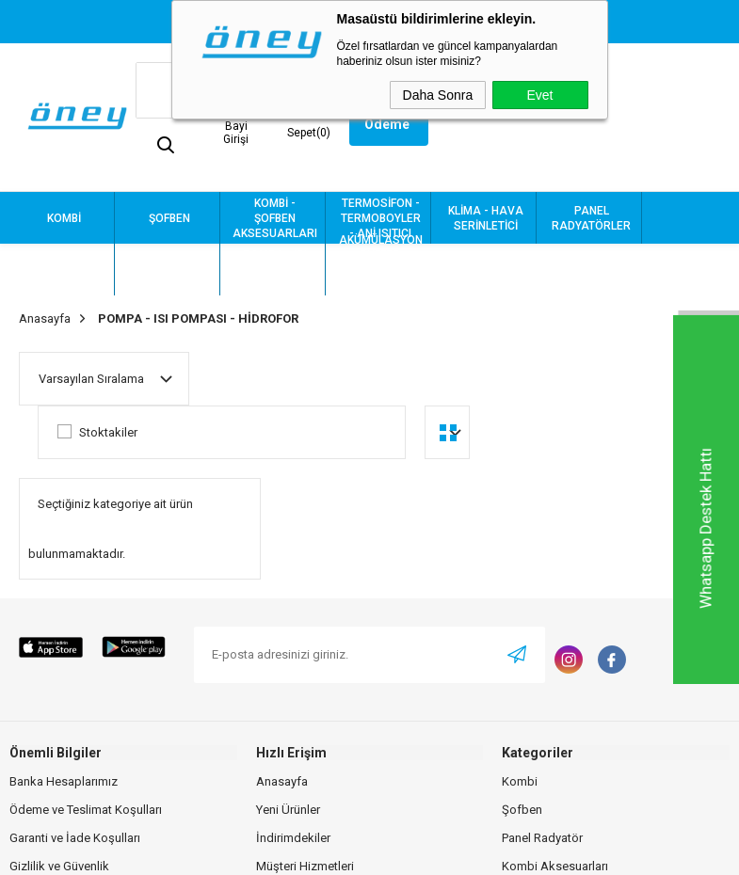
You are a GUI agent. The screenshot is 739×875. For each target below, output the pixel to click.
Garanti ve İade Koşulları (74, 838)
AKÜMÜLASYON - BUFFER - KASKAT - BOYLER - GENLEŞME (381, 269)
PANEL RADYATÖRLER (591, 218)
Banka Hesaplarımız (63, 781)
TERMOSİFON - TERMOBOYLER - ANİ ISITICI (381, 218)
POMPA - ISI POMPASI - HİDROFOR (275, 270)
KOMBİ (64, 218)
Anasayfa (282, 781)
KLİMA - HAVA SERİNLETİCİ (485, 218)
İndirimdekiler (293, 838)
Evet (539, 95)
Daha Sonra (438, 95)
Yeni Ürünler (288, 810)
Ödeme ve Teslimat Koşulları (85, 810)
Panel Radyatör (542, 838)
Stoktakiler (97, 432)
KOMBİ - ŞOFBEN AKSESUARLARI (275, 218)
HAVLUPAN (64, 270)
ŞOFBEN (169, 218)
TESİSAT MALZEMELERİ (170, 270)
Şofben (522, 810)
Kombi (520, 781)
